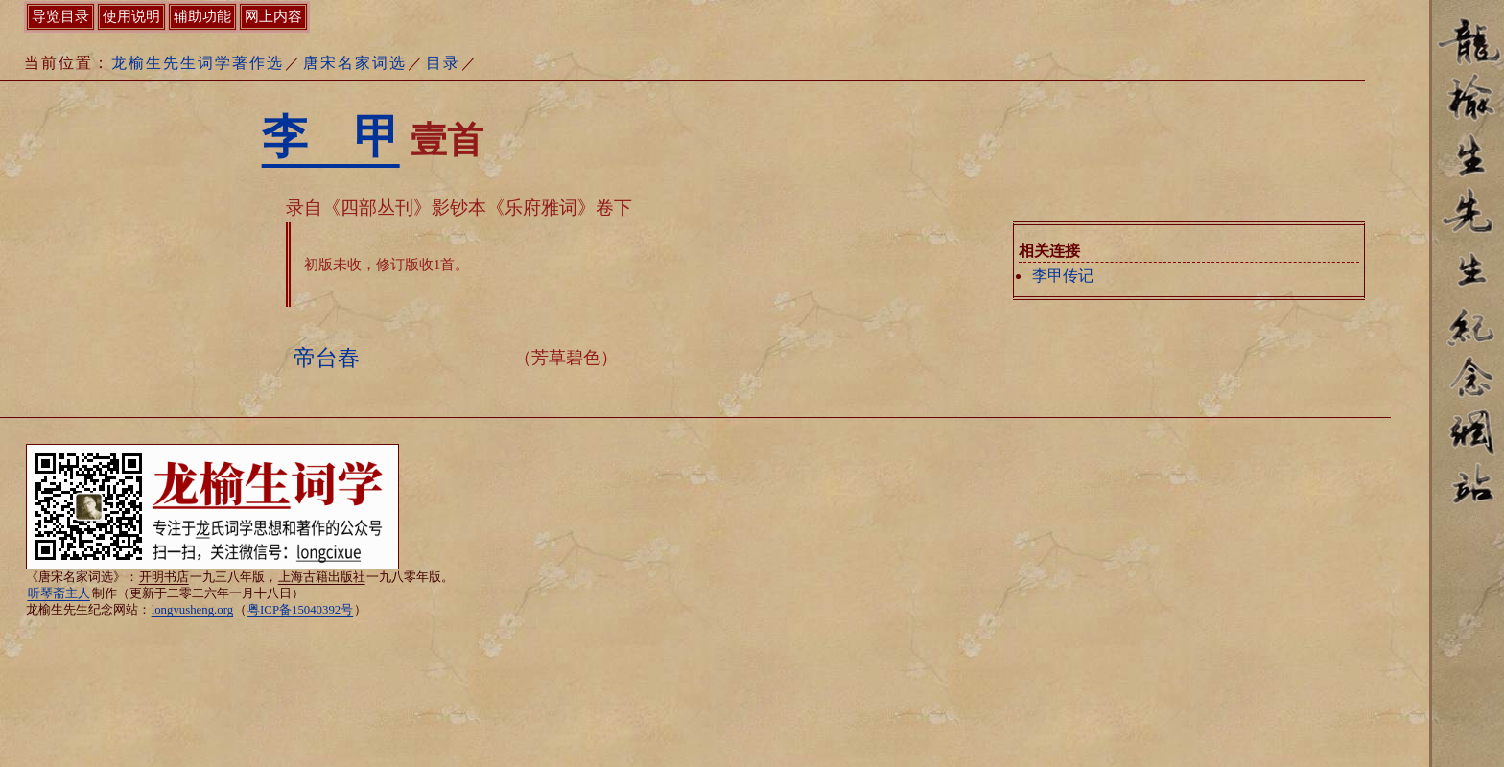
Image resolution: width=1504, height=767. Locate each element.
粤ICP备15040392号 (300, 609)
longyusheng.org (192, 609)
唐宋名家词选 (355, 63)
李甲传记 (1062, 275)
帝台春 (327, 357)
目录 (443, 63)
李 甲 (331, 136)
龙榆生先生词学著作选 (197, 63)
